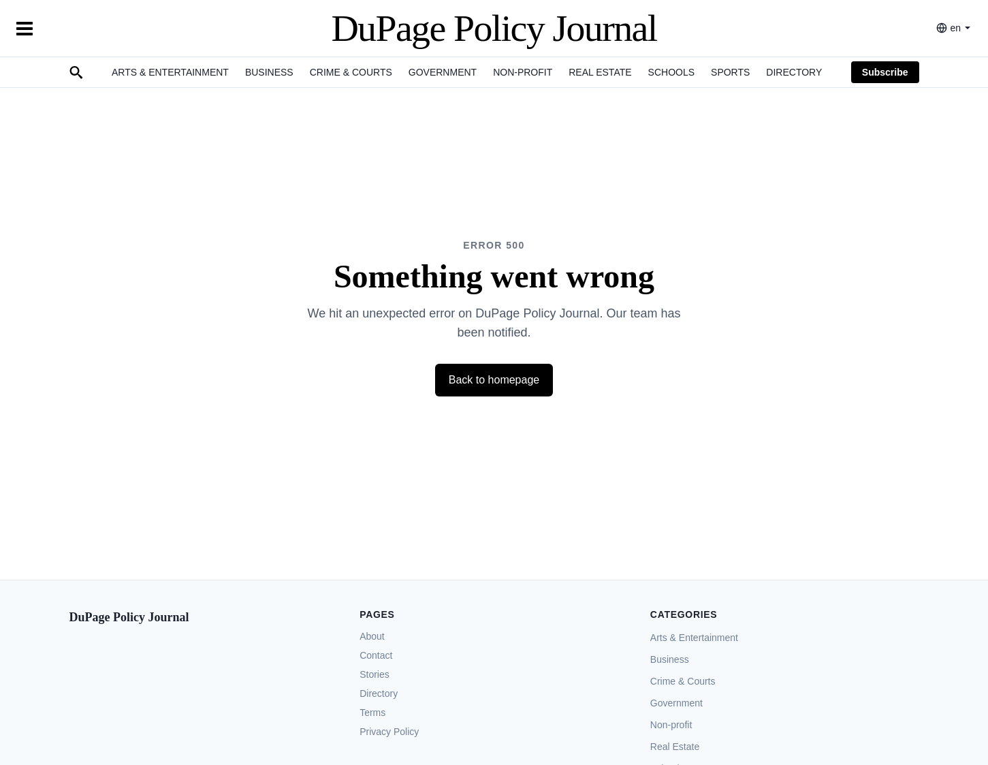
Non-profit (522, 72)
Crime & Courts (351, 72)
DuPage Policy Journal (493, 28)
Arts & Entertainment (170, 72)
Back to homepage (494, 380)
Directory (794, 72)
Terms (372, 712)
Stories (374, 674)
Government (443, 72)
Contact (376, 655)
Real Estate (600, 72)
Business (269, 72)
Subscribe (885, 72)
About (372, 636)
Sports (730, 72)
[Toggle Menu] (24, 29)
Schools (671, 72)
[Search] (76, 72)
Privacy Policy (389, 731)
